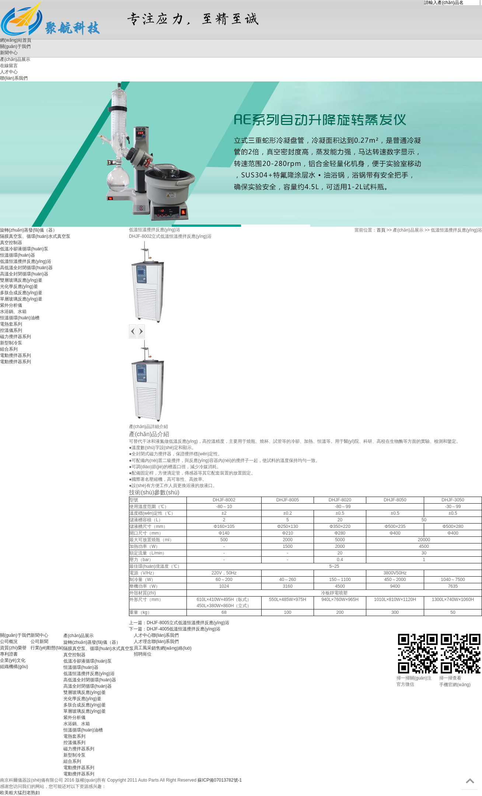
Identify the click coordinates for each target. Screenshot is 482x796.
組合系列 (9, 349)
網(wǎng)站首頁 (15, 40)
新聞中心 (39, 635)
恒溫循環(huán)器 (17, 255)
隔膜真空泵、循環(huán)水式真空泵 (35, 236)
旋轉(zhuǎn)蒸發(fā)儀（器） (28, 230)
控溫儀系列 (11, 330)
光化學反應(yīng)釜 (19, 286)
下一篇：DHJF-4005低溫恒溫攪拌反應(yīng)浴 (174, 629)
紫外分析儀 (11, 305)
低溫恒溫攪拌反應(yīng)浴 (25, 261)
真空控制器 (11, 242)
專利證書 (9, 654)
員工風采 (142, 647)
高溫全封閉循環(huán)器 (24, 274)
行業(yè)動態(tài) (47, 647)
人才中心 (142, 635)
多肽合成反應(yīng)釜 (21, 292)
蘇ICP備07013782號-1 (220, 780)
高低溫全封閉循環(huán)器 (26, 267)
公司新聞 (39, 641)
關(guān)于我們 (15, 46)
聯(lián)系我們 (165, 635)
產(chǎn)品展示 (78, 635)
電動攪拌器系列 (15, 355)
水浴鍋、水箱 (13, 311)
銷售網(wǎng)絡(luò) (171, 648)
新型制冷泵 (11, 342)
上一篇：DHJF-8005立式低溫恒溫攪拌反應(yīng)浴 (179, 622)
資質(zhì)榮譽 (13, 647)
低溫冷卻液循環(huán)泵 (24, 248)
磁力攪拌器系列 (15, 336)
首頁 (381, 230)
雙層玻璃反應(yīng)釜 (21, 280)
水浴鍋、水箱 (76, 723)
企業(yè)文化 (12, 660)
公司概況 (9, 641)
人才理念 (142, 641)
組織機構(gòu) (14, 666)
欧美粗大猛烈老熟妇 (20, 792)
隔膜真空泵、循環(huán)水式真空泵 (98, 648)
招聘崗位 (142, 654)
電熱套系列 (11, 324)
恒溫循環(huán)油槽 (19, 317)
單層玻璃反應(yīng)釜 (21, 299)
